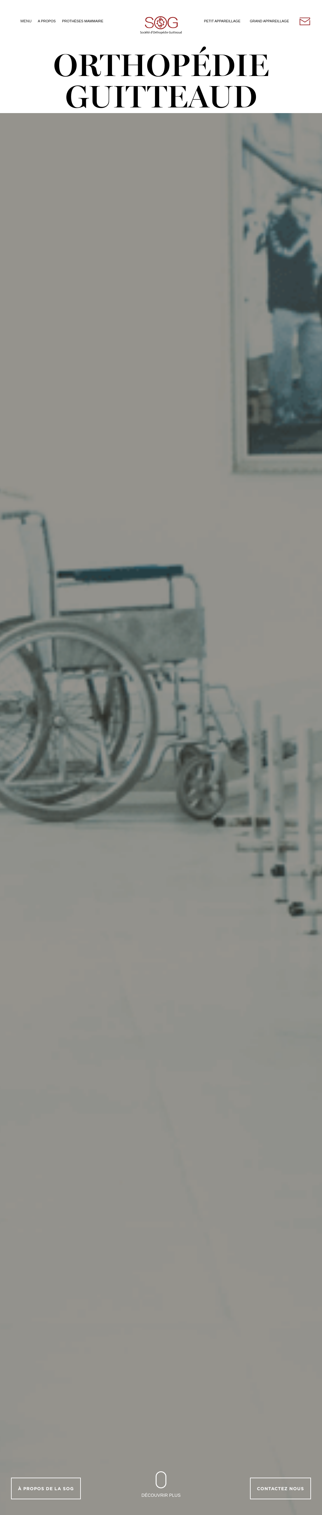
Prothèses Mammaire (82, 21)
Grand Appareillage (269, 21)
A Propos (47, 21)
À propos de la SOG (46, 1488)
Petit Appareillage (222, 21)
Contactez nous (280, 1488)
